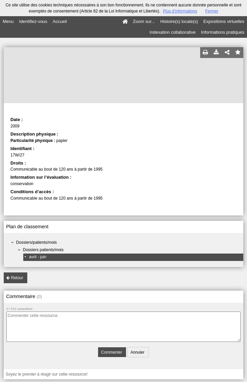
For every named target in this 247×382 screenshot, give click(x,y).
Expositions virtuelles (224, 21)
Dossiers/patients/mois (36, 242)
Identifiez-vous (33, 21)
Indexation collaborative (173, 32)
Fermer (211, 11)
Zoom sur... (144, 21)
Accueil (60, 21)
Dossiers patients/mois (43, 249)
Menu (8, 21)
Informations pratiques (222, 32)
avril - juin (37, 257)
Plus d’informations (180, 11)
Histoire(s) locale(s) (179, 21)
